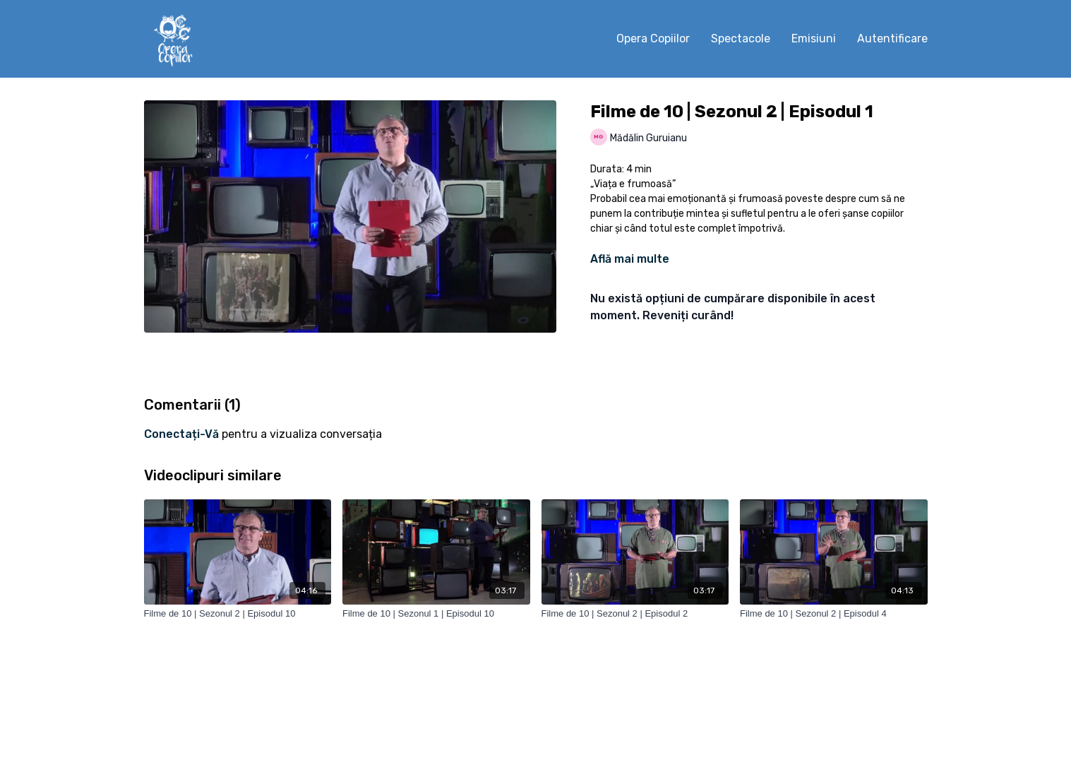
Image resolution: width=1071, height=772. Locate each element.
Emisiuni (813, 38)
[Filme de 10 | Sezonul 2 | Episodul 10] (238, 614)
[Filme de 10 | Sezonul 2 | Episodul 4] (834, 614)
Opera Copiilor (653, 38)
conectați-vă (181, 434)
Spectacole (740, 38)
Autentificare (892, 38)
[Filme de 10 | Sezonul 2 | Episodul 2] (635, 614)
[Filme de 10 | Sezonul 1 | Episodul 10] (436, 614)
